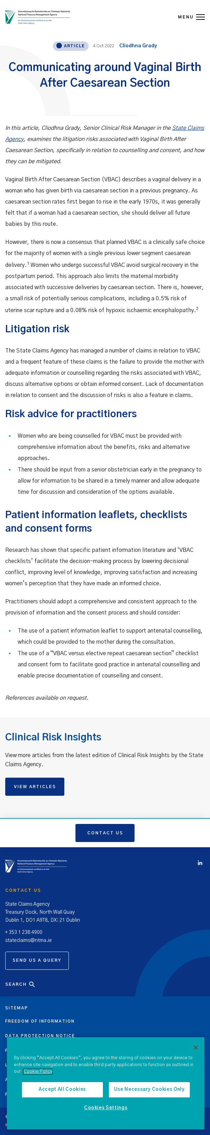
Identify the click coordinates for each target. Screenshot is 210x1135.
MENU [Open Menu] (191, 17)
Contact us (105, 833)
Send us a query (37, 960)
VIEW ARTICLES (35, 787)
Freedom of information (40, 1021)
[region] (105, 1083)
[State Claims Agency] (37, 17)
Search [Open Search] (20, 984)
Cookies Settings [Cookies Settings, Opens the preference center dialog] (106, 1108)
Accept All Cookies (62, 1089)
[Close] (195, 1047)
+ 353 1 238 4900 (23, 932)
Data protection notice (40, 1036)
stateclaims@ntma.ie (28, 940)
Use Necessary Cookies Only (149, 1089)
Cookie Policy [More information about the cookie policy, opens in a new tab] (38, 1071)
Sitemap (16, 1008)
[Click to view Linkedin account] (201, 864)
